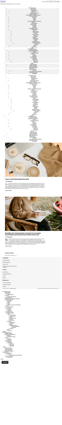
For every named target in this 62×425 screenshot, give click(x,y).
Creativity (33, 22)
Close (2, 359)
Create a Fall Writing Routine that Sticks (17, 179)
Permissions (34, 56)
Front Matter (34, 25)
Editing (33, 121)
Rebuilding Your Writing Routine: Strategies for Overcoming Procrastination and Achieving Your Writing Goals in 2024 (23, 233)
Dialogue (34, 18)
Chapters (34, 26)
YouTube (4, 286)
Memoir (35, 40)
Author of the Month (33, 65)
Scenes (34, 19)
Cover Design (34, 59)
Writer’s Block (33, 8)
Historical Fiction (35, 34)
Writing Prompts (34, 23)
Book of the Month (33, 66)
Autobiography (35, 38)
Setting (34, 20)
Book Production (33, 57)
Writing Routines (34, 10)
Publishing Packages (33, 49)
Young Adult (35, 36)
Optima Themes (13, 288)
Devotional (37, 43)
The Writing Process (32, 7)
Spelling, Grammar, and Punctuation (34, 21)
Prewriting (33, 11)
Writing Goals (33, 9)
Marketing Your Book (34, 52)
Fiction (34, 30)
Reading (32, 47)
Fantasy (35, 33)
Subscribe (5, 362)
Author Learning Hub (7, 282)
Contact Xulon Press (6, 262)
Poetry (34, 45)
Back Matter (34, 27)
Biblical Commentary (37, 42)
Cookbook (35, 39)
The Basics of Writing (33, 83)
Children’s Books (34, 29)
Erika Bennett (9, 181)
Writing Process (6, 271)
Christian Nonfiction (35, 41)
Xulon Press (2, 1)
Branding (34, 51)
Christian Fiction (35, 31)
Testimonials (34, 73)
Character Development (34, 12)
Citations (34, 55)
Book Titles (34, 17)
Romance (35, 35)
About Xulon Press (33, 69)
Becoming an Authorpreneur (33, 50)
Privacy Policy (5, 264)
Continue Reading (8, 190)
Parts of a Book (33, 24)
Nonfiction (34, 37)
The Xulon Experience (33, 72)
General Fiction (35, 32)
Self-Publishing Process (32, 48)
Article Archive (7, 255)
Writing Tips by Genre (33, 28)
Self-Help (35, 44)
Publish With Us (32, 68)
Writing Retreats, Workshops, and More (33, 14)
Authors (32, 63)
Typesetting (34, 58)
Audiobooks (35, 62)
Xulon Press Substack (7, 284)
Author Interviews (33, 64)
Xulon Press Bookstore (33, 67)
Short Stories (34, 46)
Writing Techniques (33, 13)
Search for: (44, 1)
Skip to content (3, 0)
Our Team (34, 70)
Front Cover (35, 60)
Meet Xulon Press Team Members (35, 71)
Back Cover (35, 61)
